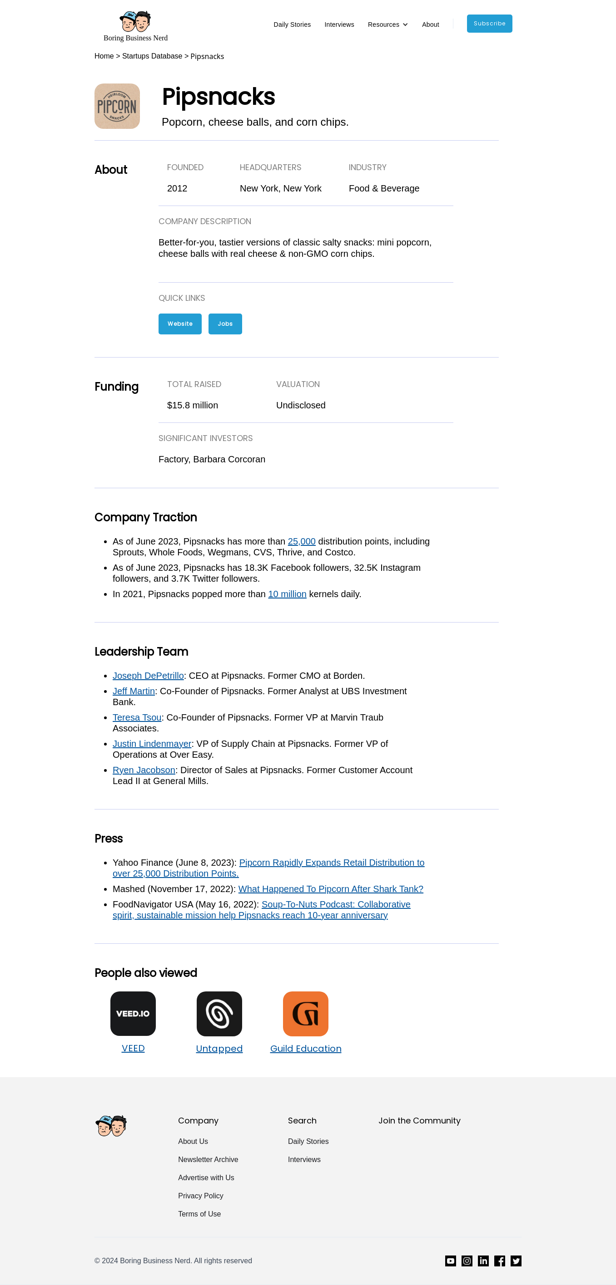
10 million (287, 594)
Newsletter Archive (208, 1159)
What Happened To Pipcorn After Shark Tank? (330, 889)
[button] (388, 24)
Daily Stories (292, 24)
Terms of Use (199, 1214)
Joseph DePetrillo (148, 676)
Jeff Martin (134, 691)
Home (104, 56)
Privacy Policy (201, 1196)
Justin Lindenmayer (152, 744)
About (430, 24)
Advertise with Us (206, 1178)
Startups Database (152, 56)
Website (180, 324)
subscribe (490, 23)
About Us (193, 1141)
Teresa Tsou (137, 717)
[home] (136, 26)
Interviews (339, 24)
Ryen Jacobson (144, 770)
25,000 (302, 541)
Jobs (225, 324)
